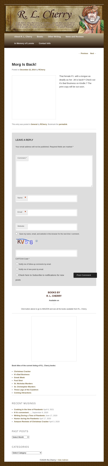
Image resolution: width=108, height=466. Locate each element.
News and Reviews (75, 36)
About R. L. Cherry (23, 36)
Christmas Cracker (22, 371)
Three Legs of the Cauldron (26, 390)
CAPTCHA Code (22, 259)
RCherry (41, 70)
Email (22, 212)
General (34, 124)
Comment (22, 158)
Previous (83, 53)
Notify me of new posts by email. (31, 269)
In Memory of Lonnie (24, 43)
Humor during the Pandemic (26, 418)
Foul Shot (18, 380)
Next (93, 53)
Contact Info (45, 43)
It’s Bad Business (22, 374)
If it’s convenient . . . (23, 412)
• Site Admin (62, 460)
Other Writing (54, 36)
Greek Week (19, 377)
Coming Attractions (22, 393)
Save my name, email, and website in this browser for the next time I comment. (49, 234)
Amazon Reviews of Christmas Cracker (31, 421)
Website (21, 226)
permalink (63, 124)
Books (40, 36)
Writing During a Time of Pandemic (29, 415)
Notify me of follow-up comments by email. (35, 264)
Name (22, 198)
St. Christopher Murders (24, 387)
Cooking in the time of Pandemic (28, 409)
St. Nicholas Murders (23, 383)
